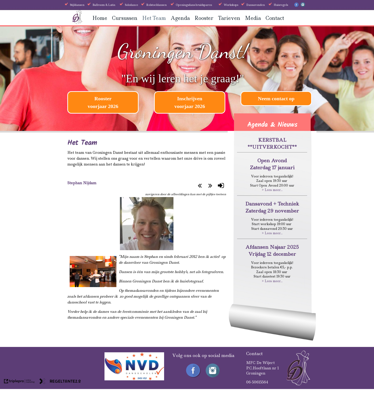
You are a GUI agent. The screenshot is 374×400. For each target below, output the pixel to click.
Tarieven (229, 18)
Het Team (154, 18)
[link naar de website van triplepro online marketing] (19, 382)
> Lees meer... (272, 190)
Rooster (203, 18)
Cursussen (124, 18)
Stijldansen (77, 5)
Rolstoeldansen (156, 5)
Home (99, 18)
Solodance (131, 5)
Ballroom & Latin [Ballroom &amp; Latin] (104, 5)
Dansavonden (255, 5)
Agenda (180, 18)
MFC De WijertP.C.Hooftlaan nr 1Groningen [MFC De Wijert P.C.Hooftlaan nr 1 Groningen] (262, 368)
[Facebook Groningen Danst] (296, 6)
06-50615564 (257, 382)
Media (253, 18)
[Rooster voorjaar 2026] (103, 102)
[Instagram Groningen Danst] (303, 6)
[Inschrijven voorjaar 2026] (189, 102)
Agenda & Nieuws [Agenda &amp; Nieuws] (272, 125)
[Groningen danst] (77, 22)
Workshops (231, 5)
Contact (275, 18)
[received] (134, 379)
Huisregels (281, 5)
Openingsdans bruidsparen (194, 5)
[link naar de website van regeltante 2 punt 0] (60, 382)
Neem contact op (276, 98)
